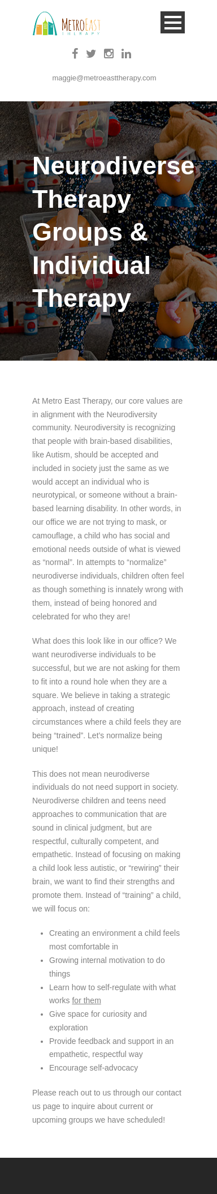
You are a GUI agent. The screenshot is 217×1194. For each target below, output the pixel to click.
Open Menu (172, 22)
